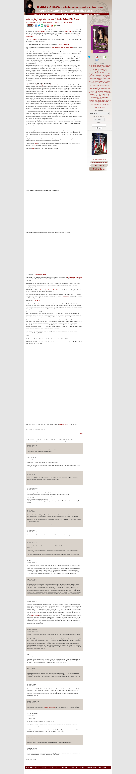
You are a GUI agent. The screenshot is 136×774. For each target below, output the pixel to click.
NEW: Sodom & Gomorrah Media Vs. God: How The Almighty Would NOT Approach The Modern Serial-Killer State (100, 67)
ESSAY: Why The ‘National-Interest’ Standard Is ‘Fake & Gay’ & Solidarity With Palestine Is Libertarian (100, 102)
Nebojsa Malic (31, 684)
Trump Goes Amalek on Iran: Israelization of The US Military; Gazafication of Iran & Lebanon (100, 74)
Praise (80, 14)
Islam (36, 22)
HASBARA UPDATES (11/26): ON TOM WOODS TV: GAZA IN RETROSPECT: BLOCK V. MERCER (100, 106)
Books (48, 14)
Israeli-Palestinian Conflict (51, 22)
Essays (54, 14)
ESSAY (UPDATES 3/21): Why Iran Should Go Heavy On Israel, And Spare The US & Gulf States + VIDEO (99, 83)
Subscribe (65, 14)
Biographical (88, 14)
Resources (97, 14)
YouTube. (99, 57)
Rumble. (106, 57)
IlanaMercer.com (39, 14)
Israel (40, 22)
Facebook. (99, 59)
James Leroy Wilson (33, 701)
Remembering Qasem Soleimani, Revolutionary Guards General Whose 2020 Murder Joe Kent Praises (99, 78)
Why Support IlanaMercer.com (99, 159)
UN (71, 22)
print (58, 25)
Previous (28, 433)
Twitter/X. (91, 57)
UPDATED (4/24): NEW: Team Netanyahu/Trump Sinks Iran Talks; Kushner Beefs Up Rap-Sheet (100, 71)
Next (81, 433)
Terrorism (67, 22)
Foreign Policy (30, 22)
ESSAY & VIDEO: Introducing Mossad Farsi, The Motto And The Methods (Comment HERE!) (100, 92)
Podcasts (73, 14)
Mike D (29, 654)
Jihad (61, 22)
